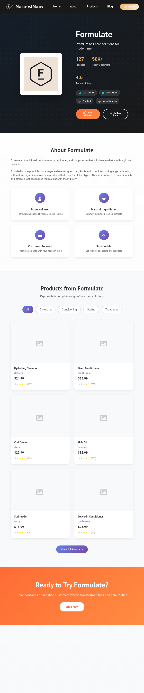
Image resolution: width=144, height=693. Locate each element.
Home (57, 6)
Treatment (111, 309)
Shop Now (72, 606)
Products (92, 6)
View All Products (72, 549)
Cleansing (46, 309)
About (73, 6)
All (27, 309)
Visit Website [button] (87, 113)
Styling (91, 309)
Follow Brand (115, 114)
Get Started (129, 6)
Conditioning (69, 309)
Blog (110, 6)
